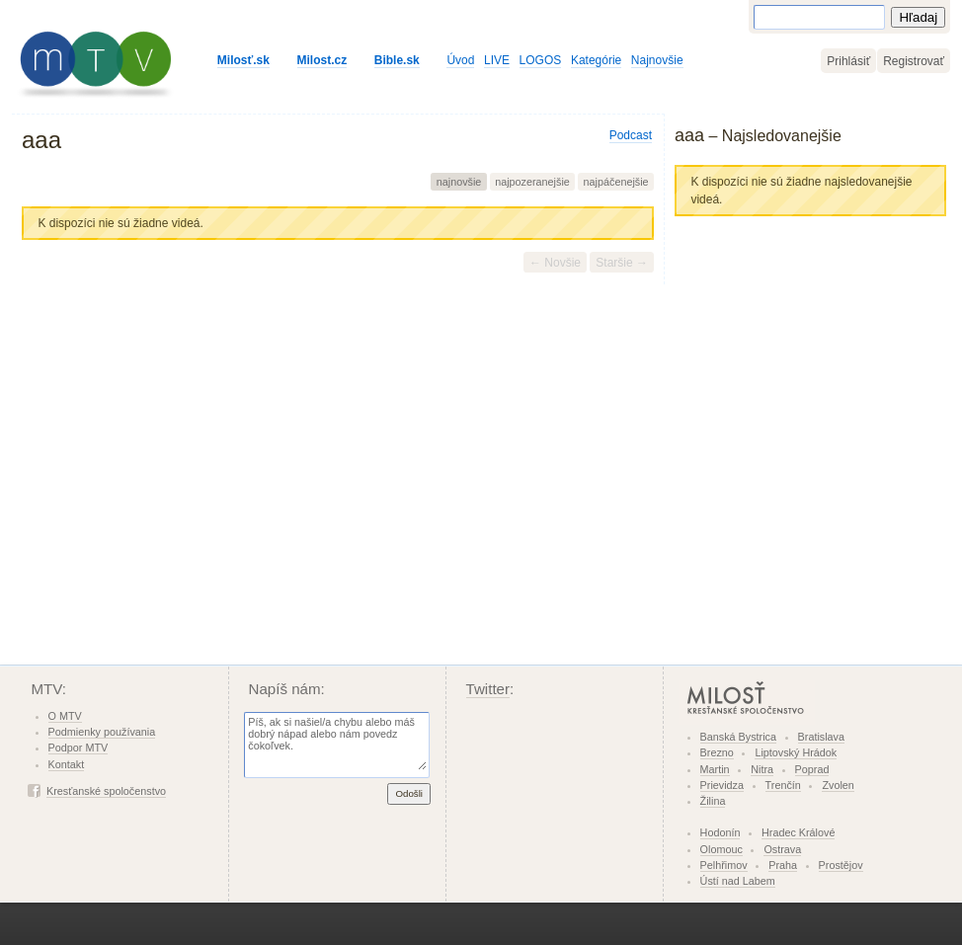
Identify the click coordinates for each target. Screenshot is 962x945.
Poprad (812, 769)
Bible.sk (397, 60)
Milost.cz (322, 60)
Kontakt (66, 764)
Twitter (488, 688)
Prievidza (722, 785)
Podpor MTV (78, 747)
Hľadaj (918, 17)
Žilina (713, 801)
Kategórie (596, 60)
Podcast (630, 135)
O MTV (65, 716)
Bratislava (821, 737)
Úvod (460, 60)
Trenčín (783, 785)
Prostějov (841, 865)
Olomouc (721, 849)
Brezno (717, 752)
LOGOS (541, 60)
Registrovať (913, 61)
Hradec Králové (798, 832)
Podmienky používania (102, 732)
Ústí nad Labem (737, 881)
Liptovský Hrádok (796, 752)
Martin (715, 769)
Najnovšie (657, 60)
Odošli (409, 793)
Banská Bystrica (738, 737)
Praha (782, 865)
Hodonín (720, 832)
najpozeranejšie (532, 182)
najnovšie (459, 182)
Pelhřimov (724, 865)
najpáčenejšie (616, 182)
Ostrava (782, 849)
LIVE (497, 60)
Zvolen (837, 785)
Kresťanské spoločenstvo (106, 791)
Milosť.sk (243, 60)
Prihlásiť (848, 61)
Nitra (762, 769)
